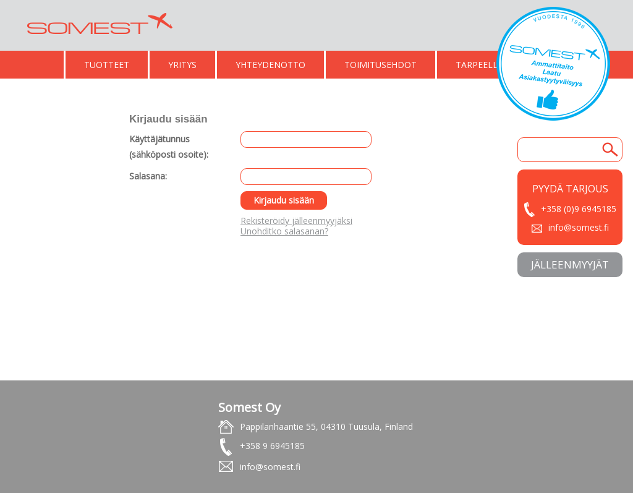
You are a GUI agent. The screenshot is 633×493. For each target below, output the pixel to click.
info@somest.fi (578, 227)
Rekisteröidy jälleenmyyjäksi (296, 220)
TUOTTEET (106, 65)
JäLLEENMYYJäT (570, 264)
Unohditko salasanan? (284, 231)
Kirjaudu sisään (283, 200)
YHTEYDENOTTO (270, 65)
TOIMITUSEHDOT (380, 65)
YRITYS (182, 65)
